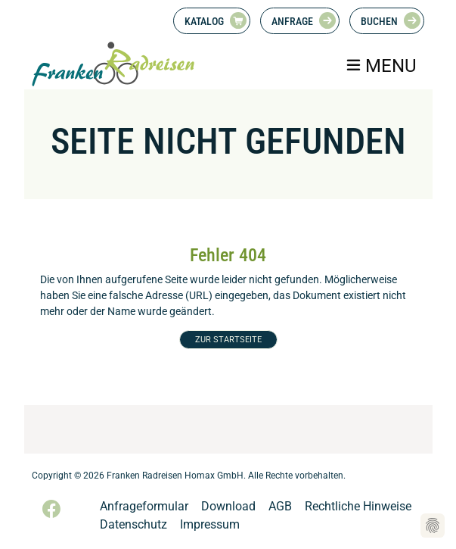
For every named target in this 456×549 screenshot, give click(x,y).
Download (228, 506)
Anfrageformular (144, 506)
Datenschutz (133, 524)
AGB (280, 506)
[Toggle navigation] (380, 66)
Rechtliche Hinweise (358, 506)
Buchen (379, 21)
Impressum (210, 524)
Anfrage (292, 21)
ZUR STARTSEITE (228, 340)
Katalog (204, 21)
